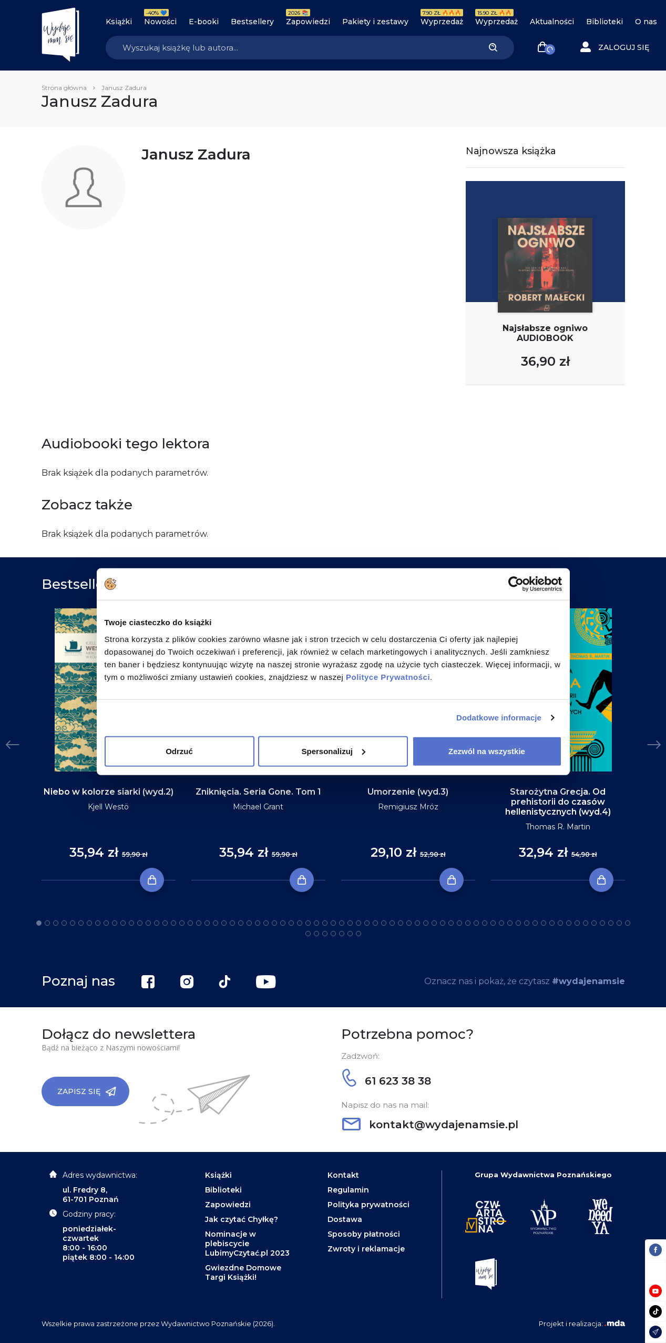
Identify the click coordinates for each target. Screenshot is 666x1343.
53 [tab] (476, 923)
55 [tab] (493, 923)
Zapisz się (86, 1091)
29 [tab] (274, 923)
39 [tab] (358, 923)
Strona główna (64, 88)
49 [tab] (442, 923)
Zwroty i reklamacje (366, 1249)
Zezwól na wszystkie (486, 750)
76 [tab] (341, 933)
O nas (646, 21)
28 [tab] (266, 923)
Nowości (160, 21)
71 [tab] (627, 923)
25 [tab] (240, 923)
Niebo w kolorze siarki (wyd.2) (108, 792)
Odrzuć (179, 750)
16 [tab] (165, 923)
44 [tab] (400, 923)
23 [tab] (224, 923)
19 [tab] (190, 923)
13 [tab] (139, 923)
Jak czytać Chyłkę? (241, 1219)
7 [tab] (89, 923)
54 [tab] (484, 923)
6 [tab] (81, 923)
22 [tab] (215, 923)
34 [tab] (316, 923)
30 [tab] (282, 923)
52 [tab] (467, 923)
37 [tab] (341, 923)
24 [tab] (232, 923)
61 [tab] (543, 923)
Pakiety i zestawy (375, 21)
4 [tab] (64, 923)
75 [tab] (333, 933)
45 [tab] (409, 923)
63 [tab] (560, 923)
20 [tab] (198, 923)
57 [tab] (510, 923)
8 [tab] (97, 923)
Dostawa (344, 1219)
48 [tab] (434, 923)
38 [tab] (350, 923)
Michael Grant (258, 806)
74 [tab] (324, 933)
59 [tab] (526, 923)
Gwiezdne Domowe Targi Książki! (243, 1272)
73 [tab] (316, 933)
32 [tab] (299, 923)
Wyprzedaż (442, 21)
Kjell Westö (108, 806)
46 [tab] (417, 923)
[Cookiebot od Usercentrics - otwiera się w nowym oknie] (516, 584)
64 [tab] (568, 923)
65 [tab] (577, 923)
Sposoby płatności (363, 1234)
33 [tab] (308, 923)
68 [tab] (602, 923)
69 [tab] (610, 923)
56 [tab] (501, 923)
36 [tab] (333, 923)
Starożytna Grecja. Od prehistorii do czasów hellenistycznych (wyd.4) (558, 802)
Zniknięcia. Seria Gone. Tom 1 (258, 792)
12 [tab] (131, 923)
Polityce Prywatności (388, 676)
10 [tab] (114, 923)
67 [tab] (594, 923)
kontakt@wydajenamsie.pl (430, 1124)
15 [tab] (156, 923)
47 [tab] (425, 923)
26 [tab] (249, 923)
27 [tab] (257, 923)
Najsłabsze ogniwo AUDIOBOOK (545, 333)
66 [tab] (585, 923)
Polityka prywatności (368, 1204)
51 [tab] (459, 923)
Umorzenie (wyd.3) (407, 792)
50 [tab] (451, 923)
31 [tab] (291, 923)
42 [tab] (383, 923)
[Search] (289, 47)
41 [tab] (375, 923)
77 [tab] (350, 933)
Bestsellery (252, 21)
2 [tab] (47, 923)
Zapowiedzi (308, 21)
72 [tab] (308, 933)
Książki (119, 21)
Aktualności (552, 21)
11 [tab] (123, 923)
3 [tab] (55, 923)
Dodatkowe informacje (498, 717)
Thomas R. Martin (558, 826)
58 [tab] (518, 923)
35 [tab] (324, 923)
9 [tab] (106, 923)
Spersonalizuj (333, 750)
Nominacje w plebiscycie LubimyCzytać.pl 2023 (247, 1243)
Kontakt (343, 1175)
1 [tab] (39, 923)
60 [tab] (535, 923)
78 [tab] (358, 933)
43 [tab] (392, 923)
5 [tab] (72, 923)
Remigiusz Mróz (408, 806)
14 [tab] (148, 923)
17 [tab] (173, 923)
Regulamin (348, 1190)
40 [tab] (367, 923)
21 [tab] (207, 923)
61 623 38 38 (386, 1081)
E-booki (204, 21)
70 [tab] (619, 923)
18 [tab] (182, 923)
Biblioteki (604, 21)
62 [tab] (552, 923)
